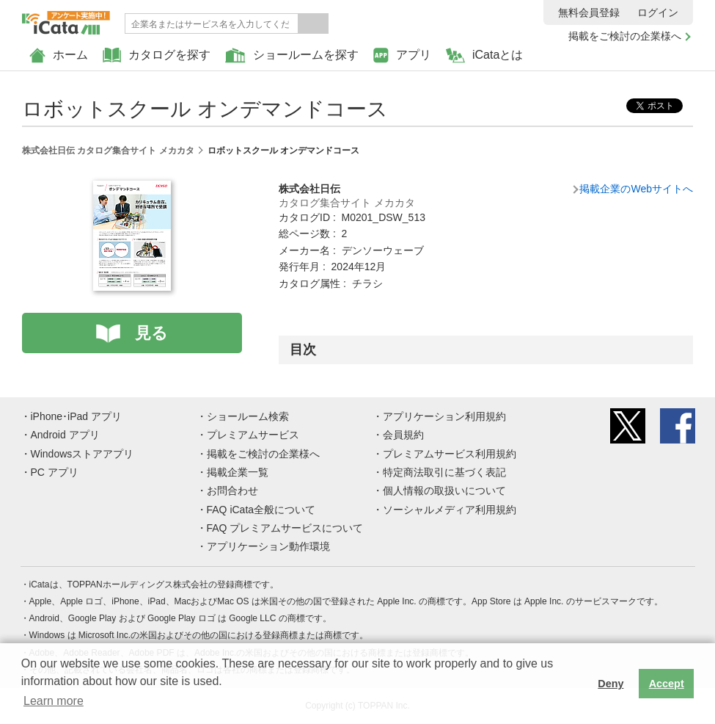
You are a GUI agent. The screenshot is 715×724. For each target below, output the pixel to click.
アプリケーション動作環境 (268, 546)
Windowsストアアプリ (82, 454)
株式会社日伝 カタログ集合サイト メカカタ (108, 150)
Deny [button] (610, 683)
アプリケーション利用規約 (444, 416)
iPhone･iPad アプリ (76, 416)
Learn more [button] (53, 701)
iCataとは (484, 55)
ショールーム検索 (248, 416)
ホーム (58, 55)
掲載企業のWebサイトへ (636, 189)
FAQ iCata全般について (261, 509)
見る (151, 333)
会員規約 (403, 435)
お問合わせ (232, 490)
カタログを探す (156, 55)
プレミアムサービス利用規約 (449, 454)
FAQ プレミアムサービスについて (285, 528)
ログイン (657, 12)
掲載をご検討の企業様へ (624, 36)
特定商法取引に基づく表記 (444, 472)
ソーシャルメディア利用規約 (449, 509)
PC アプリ (54, 472)
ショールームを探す (292, 55)
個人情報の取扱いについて (444, 490)
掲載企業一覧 (237, 472)
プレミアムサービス (253, 435)
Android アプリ (65, 435)
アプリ (402, 55)
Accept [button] (666, 683)
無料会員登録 (589, 12)
